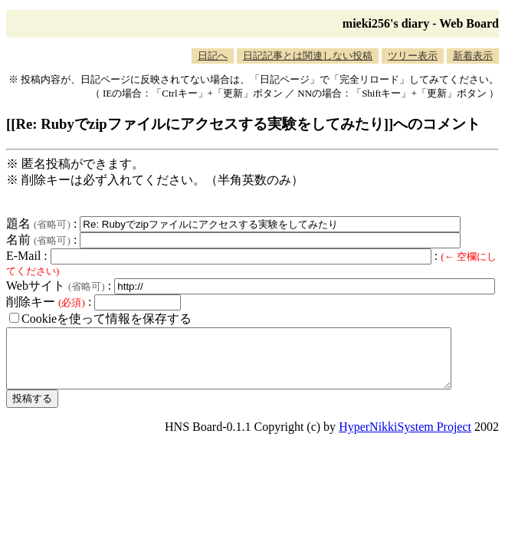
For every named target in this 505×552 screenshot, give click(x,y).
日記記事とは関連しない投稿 (307, 55)
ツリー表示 (413, 55)
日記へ (213, 55)
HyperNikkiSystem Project (405, 438)
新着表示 (473, 55)
